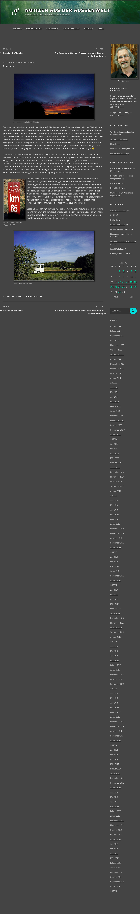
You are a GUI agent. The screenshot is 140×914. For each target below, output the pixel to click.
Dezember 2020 (117, 416)
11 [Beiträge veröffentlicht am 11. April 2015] (131, 276)
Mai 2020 (114, 449)
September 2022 (117, 354)
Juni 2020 (114, 444)
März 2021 (114, 401)
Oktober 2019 (116, 482)
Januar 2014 (115, 773)
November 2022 (117, 345)
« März (115, 297)
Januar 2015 (115, 717)
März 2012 (114, 858)
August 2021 (115, 378)
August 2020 (115, 434)
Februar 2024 (115, 331)
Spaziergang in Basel (119, 139)
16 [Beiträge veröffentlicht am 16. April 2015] (123, 281)
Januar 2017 (115, 613)
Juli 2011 (113, 891)
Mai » (132, 297)
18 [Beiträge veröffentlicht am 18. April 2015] (131, 281)
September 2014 (117, 736)
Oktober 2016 (116, 627)
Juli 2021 (113, 383)
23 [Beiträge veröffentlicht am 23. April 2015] (123, 287)
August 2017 (115, 580)
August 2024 (115, 326)
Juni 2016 (114, 646)
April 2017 (114, 599)
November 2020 (117, 420)
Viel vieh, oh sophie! (71, 28)
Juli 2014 (113, 745)
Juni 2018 (114, 557)
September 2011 (117, 882)
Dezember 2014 (117, 722)
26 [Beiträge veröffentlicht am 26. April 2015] (135, 287)
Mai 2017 (114, 594)
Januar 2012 (115, 868)
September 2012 (117, 835)
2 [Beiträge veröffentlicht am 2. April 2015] (123, 271)
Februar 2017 (115, 609)
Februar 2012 (115, 863)
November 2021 (117, 369)
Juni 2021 (114, 387)
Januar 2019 (115, 524)
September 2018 (117, 543)
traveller (28, 62)
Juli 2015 (113, 689)
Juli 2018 (113, 552)
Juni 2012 (114, 844)
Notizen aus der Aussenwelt (67, 10)
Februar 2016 (115, 665)
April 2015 (114, 703)
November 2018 (117, 533)
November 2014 (117, 726)
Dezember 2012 (117, 820)
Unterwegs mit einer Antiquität (24, 296)
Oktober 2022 (116, 350)
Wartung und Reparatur (120, 254)
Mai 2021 (114, 392)
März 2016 (114, 660)
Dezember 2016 (117, 618)
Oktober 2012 (116, 830)
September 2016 (117, 632)
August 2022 (115, 359)
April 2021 (114, 397)
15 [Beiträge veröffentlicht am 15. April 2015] (119, 281)
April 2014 (114, 759)
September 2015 (117, 684)
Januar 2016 (115, 670)
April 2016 (114, 656)
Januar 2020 (115, 467)
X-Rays (123, 183)
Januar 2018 (115, 571)
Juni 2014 (114, 750)
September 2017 (117, 576)
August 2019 (115, 491)
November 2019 (117, 477)
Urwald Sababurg (117, 249)
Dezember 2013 (117, 778)
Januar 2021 (115, 411)
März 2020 (114, 458)
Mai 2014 (114, 755)
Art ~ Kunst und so (118, 210)
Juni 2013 (114, 792)
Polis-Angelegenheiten (120, 229)
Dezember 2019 (117, 472)
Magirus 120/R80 (33, 28)
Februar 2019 (115, 519)
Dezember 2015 (117, 675)
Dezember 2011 (116, 872)
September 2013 (117, 783)
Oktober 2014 (116, 731)
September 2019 (117, 486)
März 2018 (114, 566)
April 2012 (114, 853)
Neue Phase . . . (116, 144)
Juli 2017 (113, 585)
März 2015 (114, 708)
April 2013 (114, 802)
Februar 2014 (115, 769)
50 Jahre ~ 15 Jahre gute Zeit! (122, 149)
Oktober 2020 (116, 425)
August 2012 (115, 839)
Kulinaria (89, 28)
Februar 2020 (116, 463)
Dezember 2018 (117, 529)
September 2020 (117, 430)
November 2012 (117, 825)
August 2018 (115, 547)
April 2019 (114, 510)
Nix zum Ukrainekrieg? (119, 153)
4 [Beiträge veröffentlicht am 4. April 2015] (131, 271)
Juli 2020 (114, 439)
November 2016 (117, 623)
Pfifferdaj (114, 220)
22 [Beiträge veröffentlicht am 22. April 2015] (119, 287)
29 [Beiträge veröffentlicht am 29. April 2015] (119, 292)
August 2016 (115, 637)
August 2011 (115, 886)
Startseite (17, 28)
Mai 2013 (114, 797)
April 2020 (114, 453)
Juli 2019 (113, 496)
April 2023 (114, 340)
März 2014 (114, 764)
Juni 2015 (114, 693)
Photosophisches (117, 224)
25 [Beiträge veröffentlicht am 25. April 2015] (131, 287)
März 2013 (114, 806)
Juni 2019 (114, 500)
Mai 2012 (114, 849)
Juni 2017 (114, 590)
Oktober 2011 (115, 877)
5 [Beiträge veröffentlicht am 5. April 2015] (135, 271)
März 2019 (114, 515)
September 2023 (117, 336)
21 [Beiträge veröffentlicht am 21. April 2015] (116, 287)
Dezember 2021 (117, 364)
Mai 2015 (114, 698)
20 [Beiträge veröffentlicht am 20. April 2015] (111, 287)
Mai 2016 (114, 651)
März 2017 (114, 604)
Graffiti (113, 215)
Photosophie (52, 28)
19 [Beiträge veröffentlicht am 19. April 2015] (135, 281)
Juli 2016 (113, 642)
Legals (102, 28)
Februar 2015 (115, 712)
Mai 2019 (114, 505)
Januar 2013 (115, 816)
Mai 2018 (114, 562)
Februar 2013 (115, 811)
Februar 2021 (115, 406)
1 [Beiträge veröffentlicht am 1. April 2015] (119, 271)
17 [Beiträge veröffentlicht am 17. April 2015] (127, 281)
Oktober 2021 (116, 373)
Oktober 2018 (116, 538)
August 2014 (115, 740)
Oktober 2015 (116, 679)
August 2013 (115, 787)
